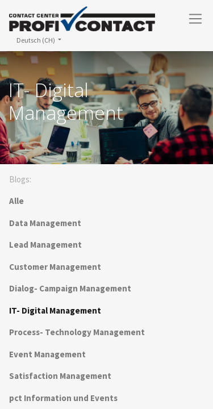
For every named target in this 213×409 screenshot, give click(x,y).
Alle (16, 200)
